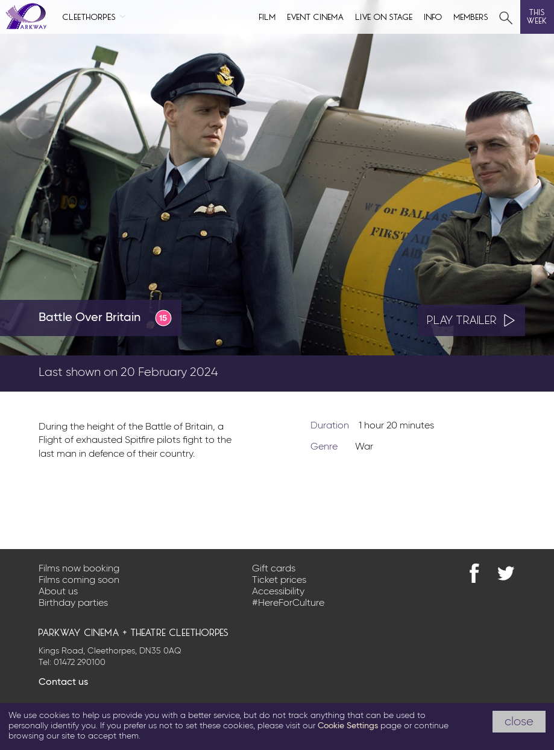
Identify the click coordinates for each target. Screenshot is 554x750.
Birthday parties (73, 603)
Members (471, 16)
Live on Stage (384, 16)
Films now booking (79, 569)
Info (433, 16)
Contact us (63, 682)
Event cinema (316, 16)
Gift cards (273, 569)
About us (58, 592)
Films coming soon (79, 580)
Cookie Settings (348, 726)
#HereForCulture (288, 603)
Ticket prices (279, 580)
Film (267, 16)
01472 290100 (79, 662)
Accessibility (278, 592)
